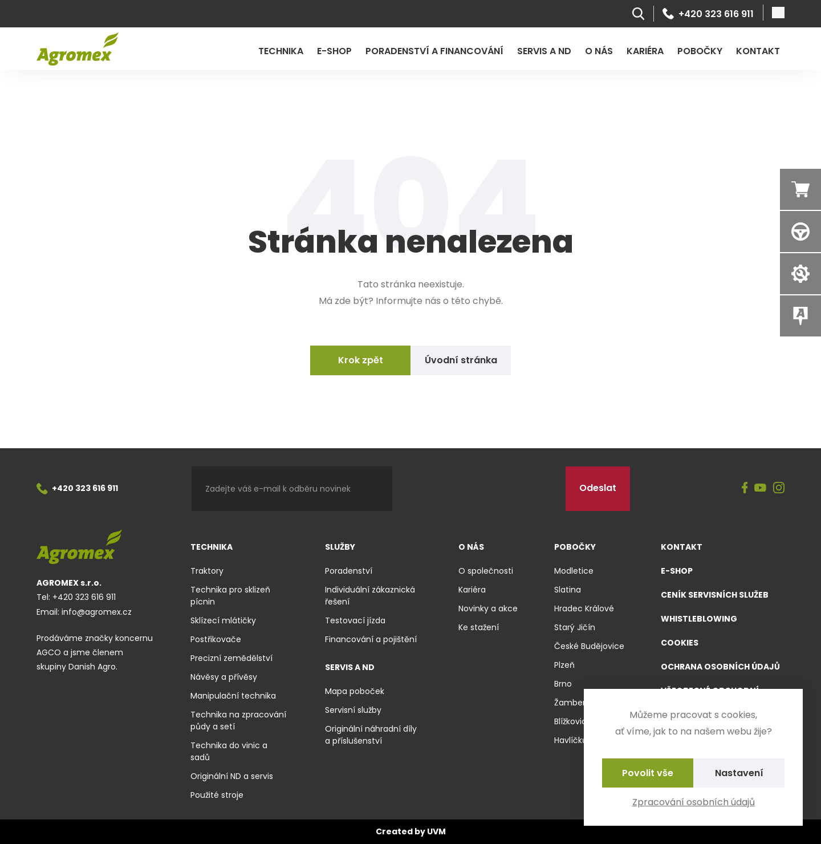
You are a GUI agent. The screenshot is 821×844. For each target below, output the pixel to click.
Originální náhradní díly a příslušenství (371, 734)
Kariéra (645, 51)
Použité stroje (216, 795)
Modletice (574, 571)
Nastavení (739, 773)
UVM (436, 831)
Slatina (567, 589)
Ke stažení (478, 627)
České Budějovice (589, 646)
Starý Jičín (574, 627)
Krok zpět (360, 360)
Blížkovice (573, 721)
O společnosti (485, 571)
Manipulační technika (233, 695)
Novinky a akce (488, 608)
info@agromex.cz (97, 612)
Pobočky (699, 51)
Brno (563, 683)
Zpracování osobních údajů (693, 802)
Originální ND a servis (231, 776)
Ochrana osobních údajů (720, 666)
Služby (340, 547)
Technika (280, 51)
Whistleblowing (699, 618)
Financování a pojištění (371, 639)
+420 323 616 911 (708, 13)
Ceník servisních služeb (715, 594)
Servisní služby (353, 710)
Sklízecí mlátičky (223, 620)
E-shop (334, 51)
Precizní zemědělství (231, 658)
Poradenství (348, 571)
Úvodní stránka (461, 360)
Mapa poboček (354, 691)
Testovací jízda (355, 620)
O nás (599, 51)
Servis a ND (544, 51)
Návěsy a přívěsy (223, 677)
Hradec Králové (584, 608)
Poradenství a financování (434, 51)
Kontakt (758, 51)
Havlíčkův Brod (583, 740)
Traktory (206, 571)
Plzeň (564, 665)
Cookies (679, 642)
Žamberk (572, 702)
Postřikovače (215, 639)
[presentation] (479, 488)
